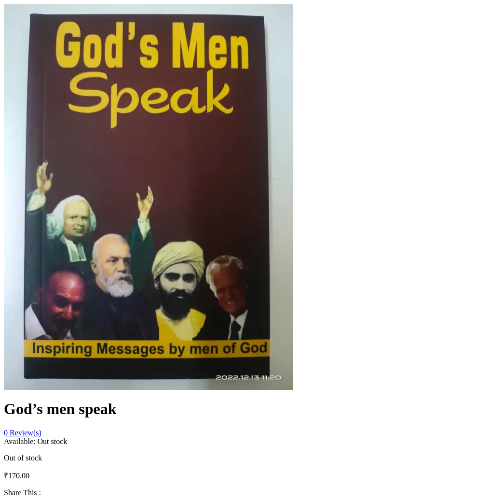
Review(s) (22, 433)
